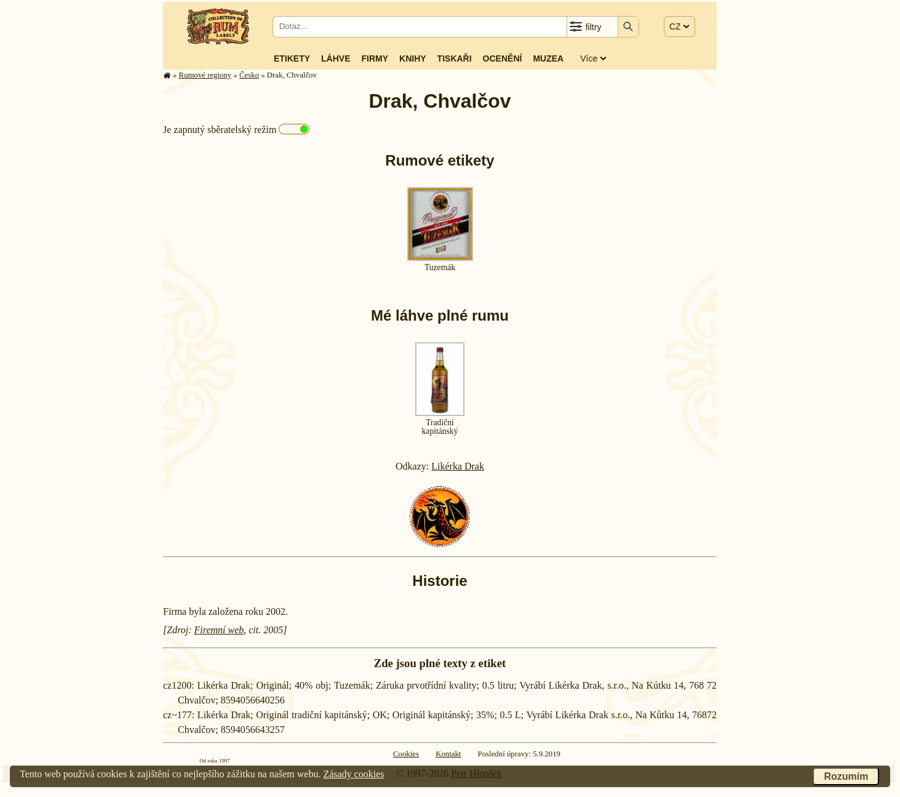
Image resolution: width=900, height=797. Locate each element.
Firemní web (219, 630)
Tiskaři (454, 58)
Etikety (292, 58)
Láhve (335, 58)
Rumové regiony (205, 75)
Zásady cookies (353, 774)
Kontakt (448, 754)
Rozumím (846, 776)
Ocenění (502, 58)
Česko (249, 75)
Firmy (374, 58)
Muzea (548, 58)
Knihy (412, 58)
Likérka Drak (457, 466)
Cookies (406, 754)
